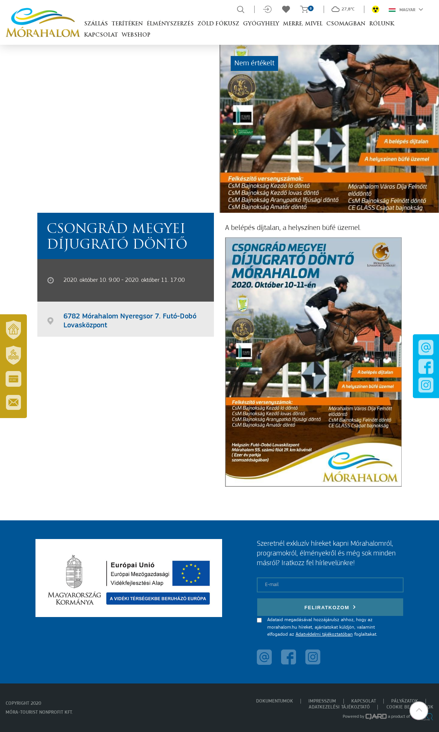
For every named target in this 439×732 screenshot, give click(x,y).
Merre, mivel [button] (303, 24)
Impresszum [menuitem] (322, 701)
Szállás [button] (96, 24)
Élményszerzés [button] (170, 24)
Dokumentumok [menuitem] (274, 701)
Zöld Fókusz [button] (218, 24)
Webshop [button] (136, 35)
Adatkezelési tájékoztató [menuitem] (339, 707)
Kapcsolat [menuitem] (363, 701)
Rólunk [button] (381, 24)
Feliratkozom (330, 607)
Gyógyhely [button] (261, 24)
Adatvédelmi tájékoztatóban (324, 634)
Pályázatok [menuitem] (404, 701)
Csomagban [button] (345, 24)
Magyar (406, 9)
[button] (418, 711)
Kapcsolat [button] (101, 35)
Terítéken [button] (127, 24)
